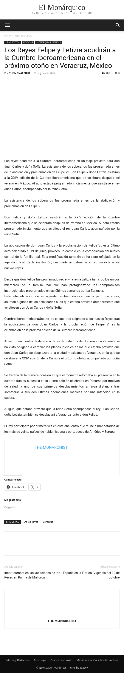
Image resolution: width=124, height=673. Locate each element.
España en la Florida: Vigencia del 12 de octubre (91, 575)
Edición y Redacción (17, 660)
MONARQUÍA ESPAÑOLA (49, 42)
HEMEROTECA (23, 35)
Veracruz (48, 521)
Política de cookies (61, 660)
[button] (118, 25)
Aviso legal (40, 660)
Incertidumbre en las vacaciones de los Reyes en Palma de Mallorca (32, 575)
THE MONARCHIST (19, 73)
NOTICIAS (28, 42)
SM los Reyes (30, 521)
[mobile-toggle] (7, 25)
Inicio (7, 35)
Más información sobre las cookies (97, 660)
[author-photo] (62, 614)
